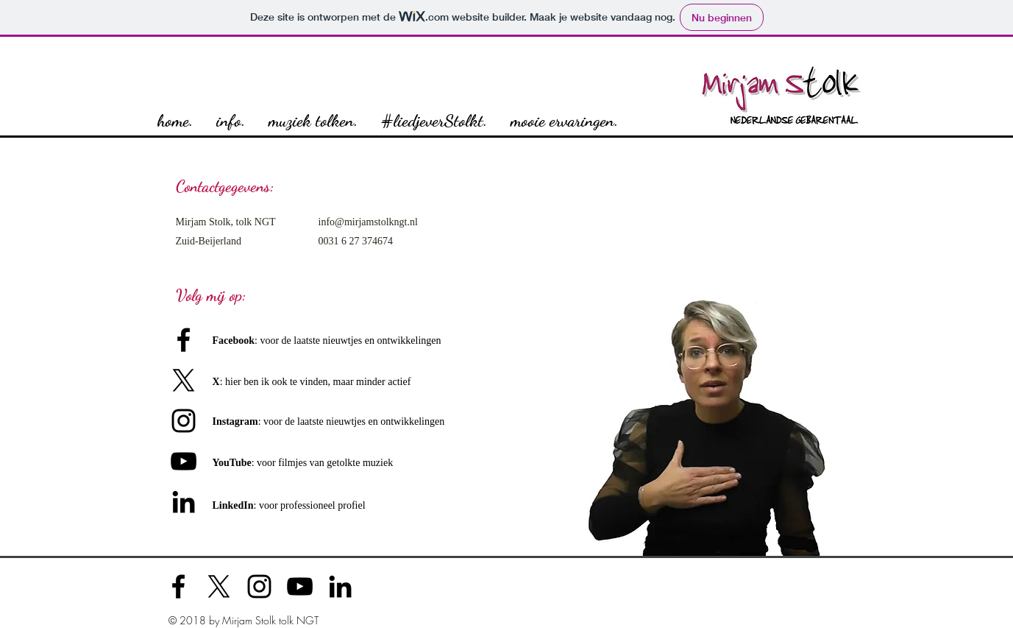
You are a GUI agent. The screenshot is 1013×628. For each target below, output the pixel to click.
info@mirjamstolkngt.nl (368, 221)
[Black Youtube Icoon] (183, 461)
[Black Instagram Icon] (183, 421)
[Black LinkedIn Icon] (183, 502)
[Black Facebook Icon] (183, 340)
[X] (183, 380)
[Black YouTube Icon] (300, 586)
